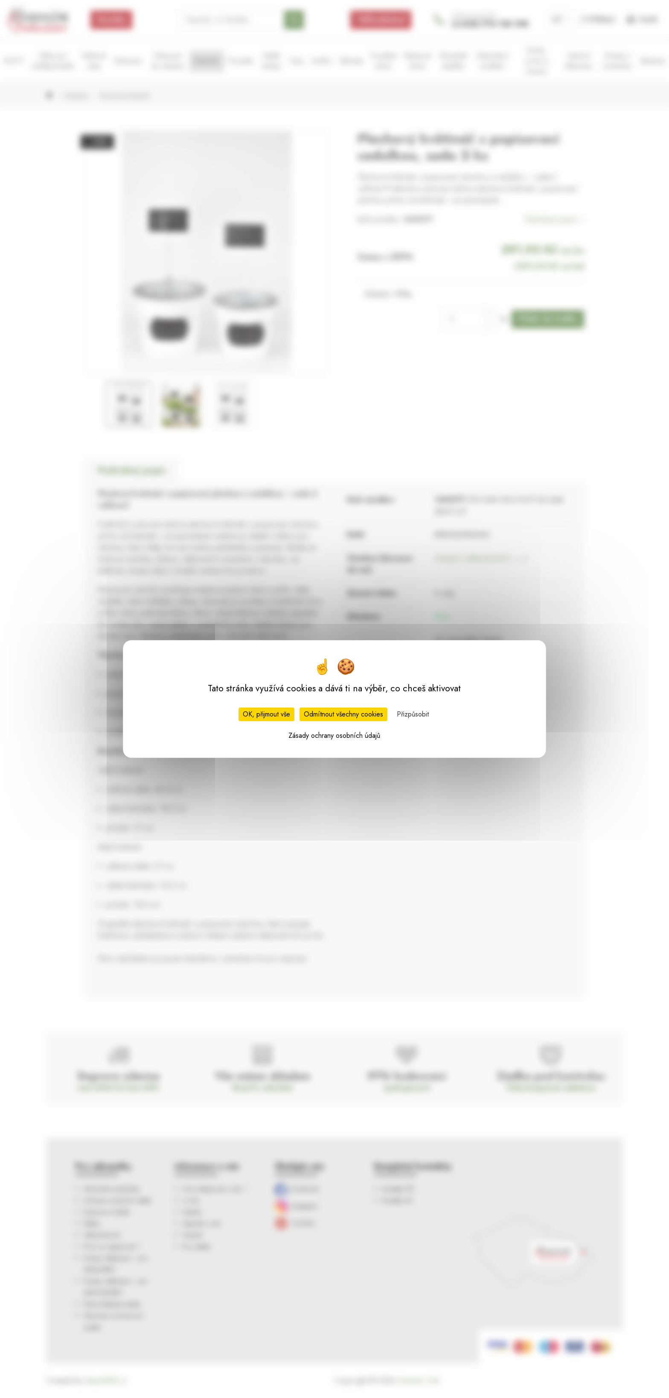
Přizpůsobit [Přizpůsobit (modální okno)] (413, 714)
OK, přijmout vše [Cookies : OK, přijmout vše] (266, 714)
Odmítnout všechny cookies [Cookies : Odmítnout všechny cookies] (343, 714)
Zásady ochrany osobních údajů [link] (334, 735)
